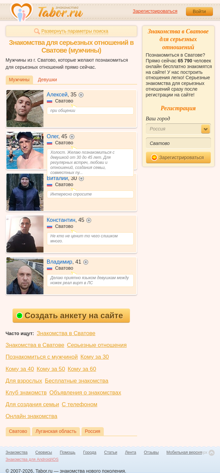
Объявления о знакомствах (85, 392)
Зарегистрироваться (155, 11)
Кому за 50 (51, 369)
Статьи (110, 452)
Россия (92, 431)
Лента (130, 452)
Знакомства (17, 452)
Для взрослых (24, 381)
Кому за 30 (95, 357)
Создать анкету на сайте (69, 315)
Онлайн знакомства (32, 416)
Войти (199, 11)
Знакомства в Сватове (66, 333)
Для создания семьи (32, 404)
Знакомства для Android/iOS (32, 459)
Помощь (67, 452)
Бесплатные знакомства (76, 381)
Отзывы (151, 452)
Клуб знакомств (26, 392)
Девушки (47, 79)
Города (89, 452)
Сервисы (43, 452)
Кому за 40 (20, 369)
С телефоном (79, 404)
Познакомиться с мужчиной (42, 357)
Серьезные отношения (97, 345)
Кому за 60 (82, 369)
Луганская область (55, 431)
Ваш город (158, 118)
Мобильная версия (184, 452)
